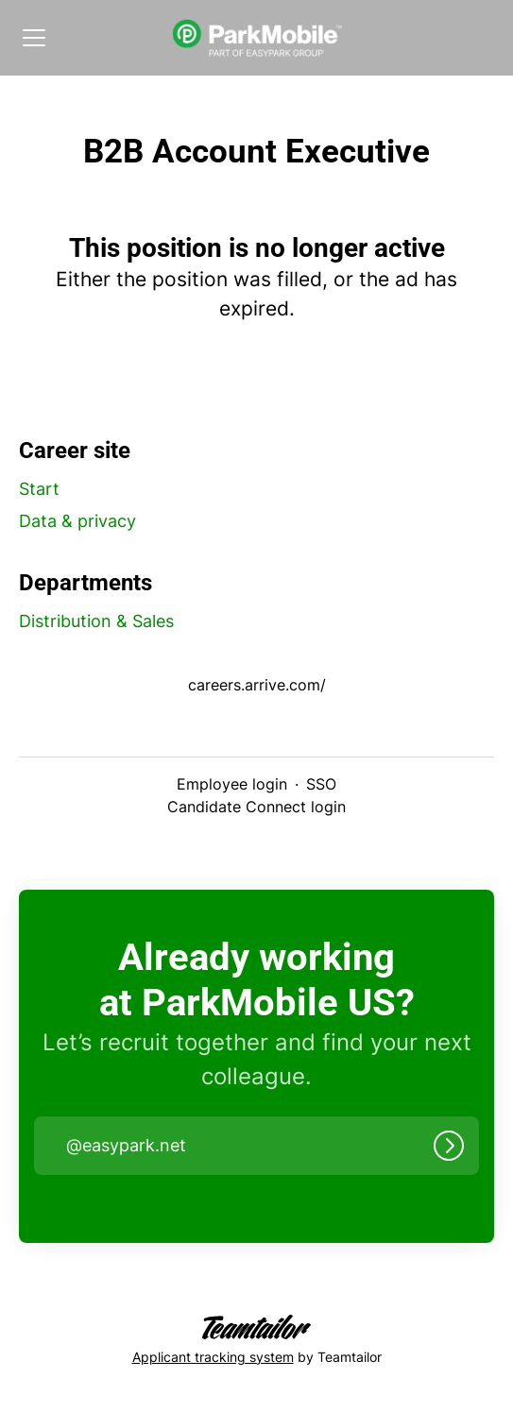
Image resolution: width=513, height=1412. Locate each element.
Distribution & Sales (96, 621)
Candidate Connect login (256, 806)
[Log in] (448, 1145)
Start (39, 489)
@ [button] (126, 1145)
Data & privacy (77, 521)
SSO (321, 783)
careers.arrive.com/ (257, 684)
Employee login (232, 783)
